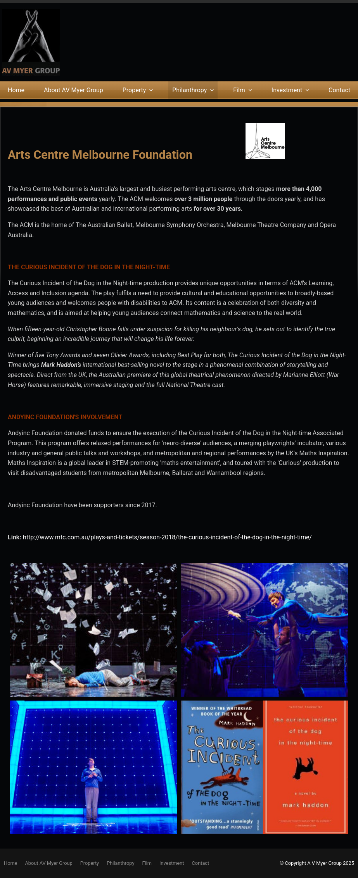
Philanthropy (189, 90)
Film (239, 90)
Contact (339, 90)
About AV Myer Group (73, 90)
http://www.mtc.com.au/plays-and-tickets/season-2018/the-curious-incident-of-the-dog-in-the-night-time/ (167, 537)
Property (134, 90)
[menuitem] (10, 863)
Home (16, 90)
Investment (287, 90)
